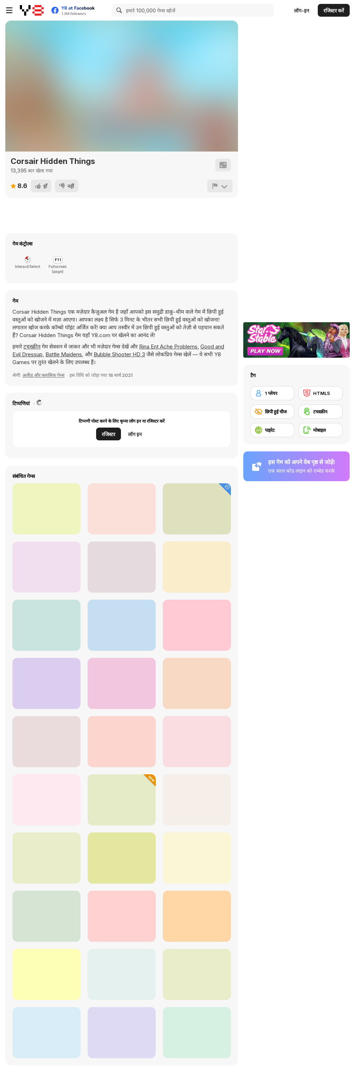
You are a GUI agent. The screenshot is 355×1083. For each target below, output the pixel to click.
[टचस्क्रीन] (321, 412)
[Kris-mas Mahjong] (46, 683)
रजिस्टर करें (333, 10)
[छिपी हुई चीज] (272, 412)
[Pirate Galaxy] (46, 741)
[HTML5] (321, 393)
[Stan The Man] (122, 567)
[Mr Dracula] (122, 625)
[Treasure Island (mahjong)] (46, 916)
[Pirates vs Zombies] (122, 1032)
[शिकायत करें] (220, 186)
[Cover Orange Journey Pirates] (46, 799)
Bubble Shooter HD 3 (119, 354)
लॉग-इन (301, 10)
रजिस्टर (108, 434)
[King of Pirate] (122, 799)
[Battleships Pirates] (46, 1032)
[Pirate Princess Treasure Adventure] (46, 974)
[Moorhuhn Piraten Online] (122, 858)
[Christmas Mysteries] (197, 625)
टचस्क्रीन (31, 346)
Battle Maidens (63, 354)
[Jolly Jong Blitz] (122, 508)
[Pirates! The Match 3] (197, 858)
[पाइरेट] (272, 430)
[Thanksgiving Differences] (197, 508)
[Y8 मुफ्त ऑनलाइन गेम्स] (32, 10)
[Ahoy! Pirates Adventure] (197, 799)
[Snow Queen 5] (197, 567)
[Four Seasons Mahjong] (46, 508)
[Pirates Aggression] (46, 858)
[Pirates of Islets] (122, 974)
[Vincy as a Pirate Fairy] (197, 1032)
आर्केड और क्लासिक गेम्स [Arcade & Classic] (43, 375)
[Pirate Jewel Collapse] (197, 974)
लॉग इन (135, 434)
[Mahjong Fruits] (197, 683)
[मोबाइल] (321, 430)
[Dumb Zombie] (122, 683)
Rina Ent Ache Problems (168, 346)
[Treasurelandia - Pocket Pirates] (197, 916)
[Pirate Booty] (46, 625)
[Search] (118, 10)
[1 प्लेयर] (272, 393)
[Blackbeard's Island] (122, 741)
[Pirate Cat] (122, 916)
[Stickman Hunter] (46, 567)
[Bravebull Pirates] (197, 741)
